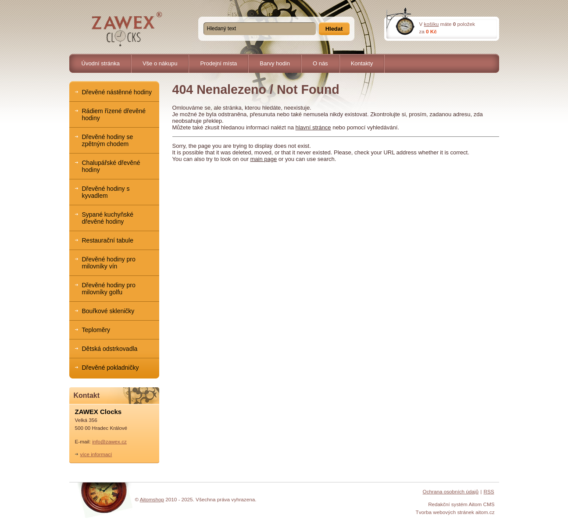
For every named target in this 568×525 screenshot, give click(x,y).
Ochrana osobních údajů (451, 491)
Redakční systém (448, 504)
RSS (488, 491)
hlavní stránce (313, 127)
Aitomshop (152, 499)
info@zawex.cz (109, 441)
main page (263, 159)
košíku (431, 24)
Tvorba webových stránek (445, 512)
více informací (96, 454)
